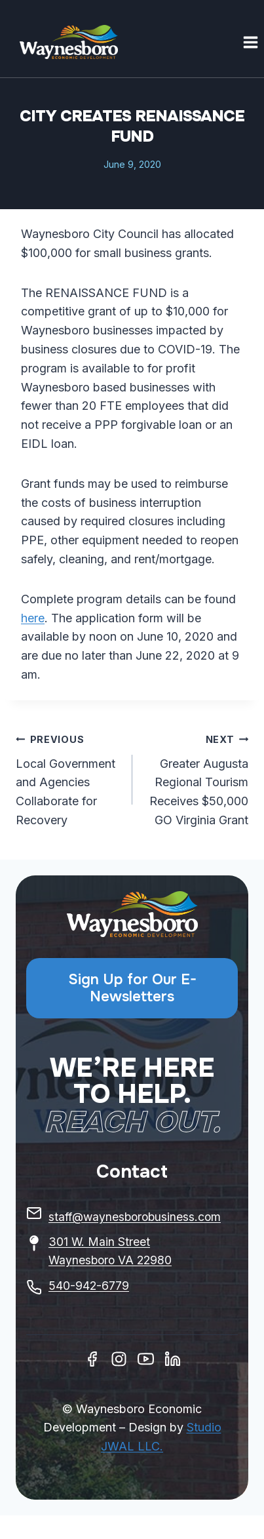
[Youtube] (146, 1359)
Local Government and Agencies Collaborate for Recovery (68, 778)
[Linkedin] (172, 1359)
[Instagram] (119, 1359)
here (33, 618)
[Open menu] (250, 42)
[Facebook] (92, 1359)
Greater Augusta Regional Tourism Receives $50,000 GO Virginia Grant (196, 778)
